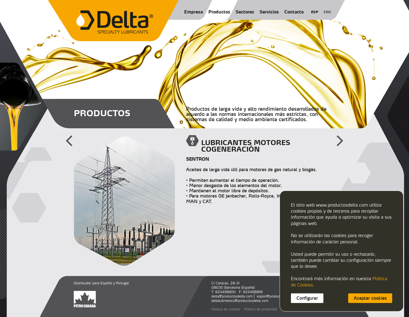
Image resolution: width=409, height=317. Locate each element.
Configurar (307, 298)
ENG (327, 12)
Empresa (193, 12)
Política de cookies (225, 309)
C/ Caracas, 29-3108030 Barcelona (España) (233, 285)
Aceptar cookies (370, 298)
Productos (219, 12)
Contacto (294, 12)
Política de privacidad (260, 309)
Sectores (245, 12)
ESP (314, 12)
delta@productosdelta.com (232, 296)
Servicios (269, 12)
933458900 (225, 292)
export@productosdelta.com (278, 296)
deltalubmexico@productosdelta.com (239, 301)
